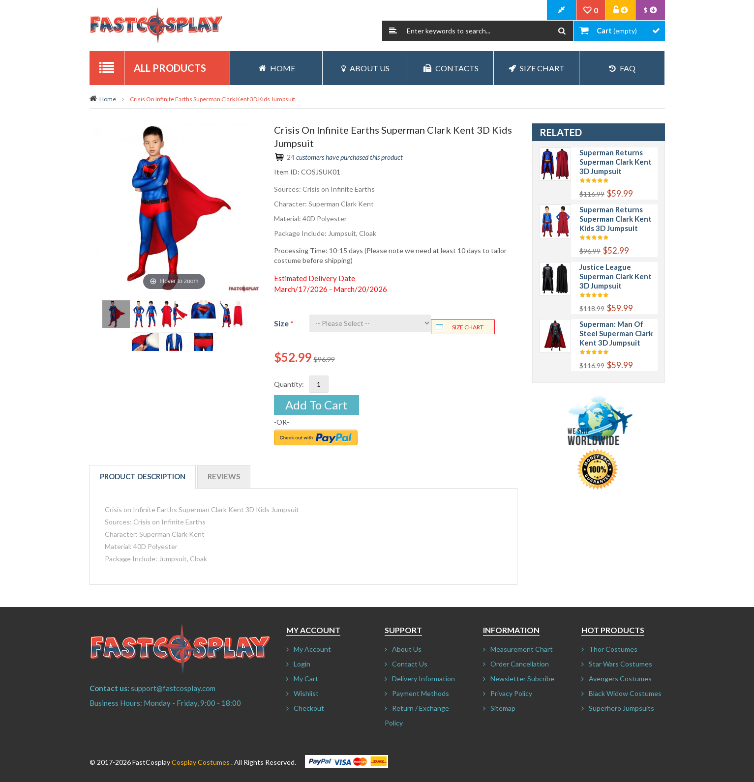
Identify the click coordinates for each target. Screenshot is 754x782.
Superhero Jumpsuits (621, 708)
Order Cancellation (519, 664)
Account (620, 10)
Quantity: (289, 384)
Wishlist (306, 693)
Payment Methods (420, 693)
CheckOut (561, 10)
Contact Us (409, 664)
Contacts (451, 68)
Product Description (142, 476)
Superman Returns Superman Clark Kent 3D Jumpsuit (615, 161)
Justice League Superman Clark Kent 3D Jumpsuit (615, 276)
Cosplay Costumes (201, 762)
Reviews (224, 476)
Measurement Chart (521, 649)
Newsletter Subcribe (522, 678)
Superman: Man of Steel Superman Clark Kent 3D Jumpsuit (616, 333)
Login (302, 664)
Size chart (467, 327)
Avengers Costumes (620, 678)
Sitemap (502, 708)
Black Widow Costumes (625, 693)
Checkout (309, 708)
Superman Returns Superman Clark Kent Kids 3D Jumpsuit (615, 218)
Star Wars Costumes (620, 664)
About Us (365, 68)
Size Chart (537, 68)
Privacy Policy (511, 693)
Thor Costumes (613, 649)
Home (107, 99)
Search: (393, 31)
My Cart (306, 678)
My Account (312, 649)
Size (284, 323)
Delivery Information (423, 678)
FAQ (622, 68)
